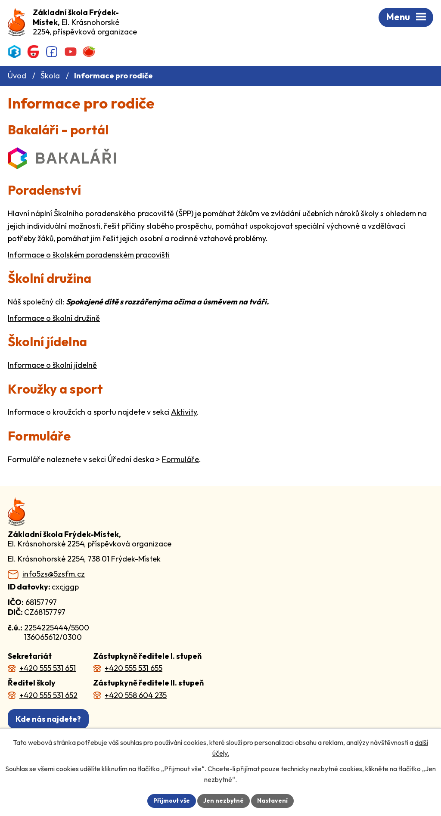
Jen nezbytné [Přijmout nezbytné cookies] (223, 800)
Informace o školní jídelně (52, 365)
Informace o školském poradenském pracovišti (89, 255)
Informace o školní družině (54, 318)
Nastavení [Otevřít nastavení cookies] (272, 800)
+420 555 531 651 (47, 668)
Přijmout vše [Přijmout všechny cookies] (171, 800)
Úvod (17, 76)
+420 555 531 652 (48, 695)
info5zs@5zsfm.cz (53, 574)
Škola (50, 76)
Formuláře (180, 459)
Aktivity (184, 412)
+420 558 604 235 (136, 695)
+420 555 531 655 (133, 668)
